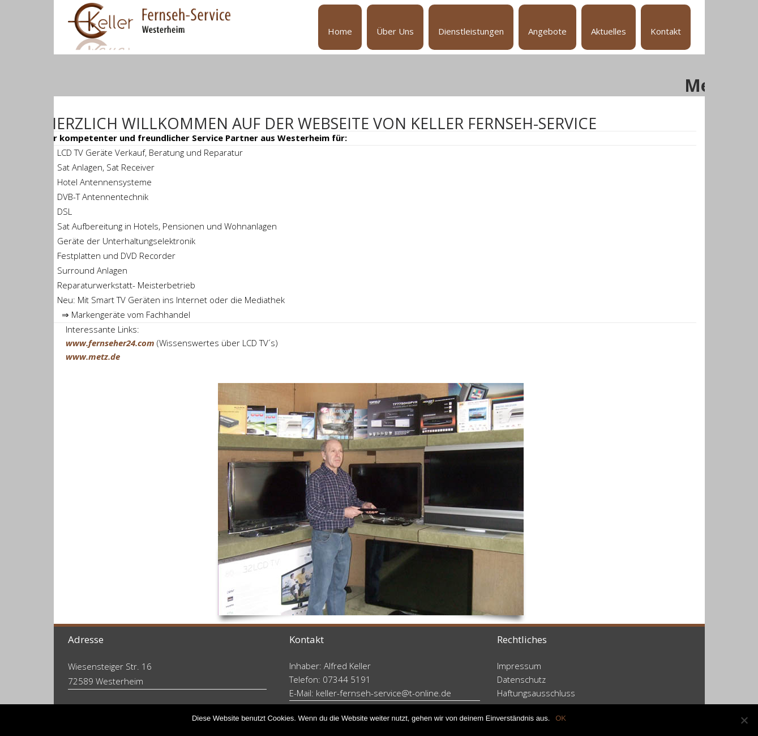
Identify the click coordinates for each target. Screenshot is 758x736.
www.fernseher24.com (110, 342)
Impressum (519, 665)
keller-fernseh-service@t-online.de (383, 693)
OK (560, 718)
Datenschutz (521, 679)
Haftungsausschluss (536, 693)
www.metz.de (93, 356)
